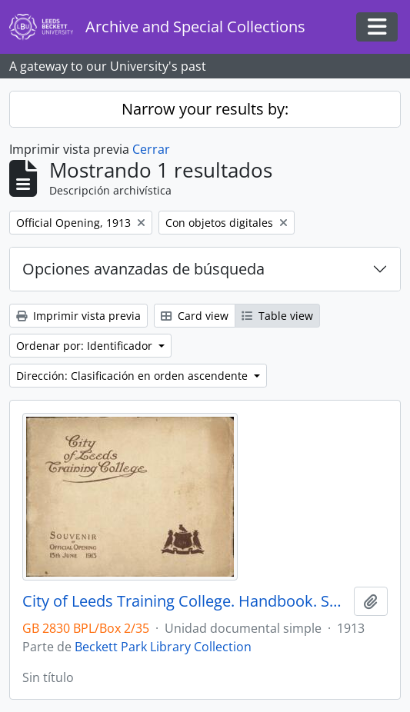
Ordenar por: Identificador (85, 345)
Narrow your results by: (205, 108)
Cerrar (151, 149)
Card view (194, 315)
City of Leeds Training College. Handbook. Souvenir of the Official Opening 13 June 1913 (185, 601)
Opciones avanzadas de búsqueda (143, 268)
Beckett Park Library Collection (163, 646)
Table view (277, 315)
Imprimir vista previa (78, 315)
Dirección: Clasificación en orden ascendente (133, 375)
